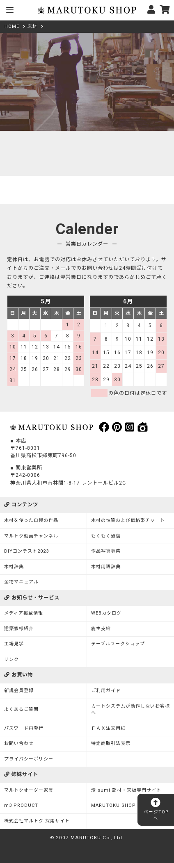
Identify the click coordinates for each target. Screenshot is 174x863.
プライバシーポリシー (28, 759)
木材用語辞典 (106, 566)
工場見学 (14, 644)
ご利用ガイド (106, 690)
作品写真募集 (106, 551)
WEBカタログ (106, 613)
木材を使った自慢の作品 (31, 520)
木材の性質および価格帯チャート (128, 520)
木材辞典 (14, 566)
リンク (11, 659)
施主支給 (101, 628)
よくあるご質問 (21, 709)
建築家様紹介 (19, 628)
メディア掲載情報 (23, 613)
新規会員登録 (19, 690)
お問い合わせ (19, 743)
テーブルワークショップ (118, 644)
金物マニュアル (21, 582)
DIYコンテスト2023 (26, 551)
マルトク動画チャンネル (31, 536)
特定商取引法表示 (110, 743)
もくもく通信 (106, 536)
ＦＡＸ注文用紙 (108, 728)
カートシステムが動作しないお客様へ (130, 710)
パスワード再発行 (24, 728)
